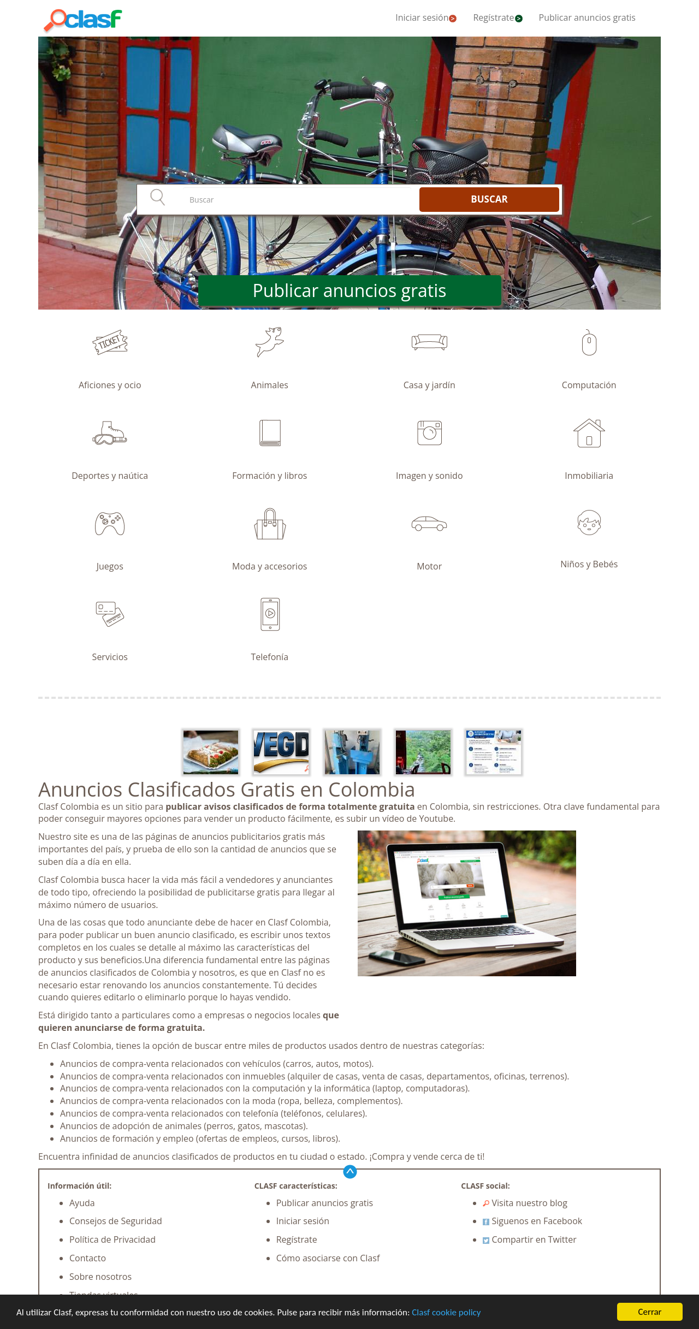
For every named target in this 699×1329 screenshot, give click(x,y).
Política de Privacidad (112, 1239)
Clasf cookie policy (446, 1313)
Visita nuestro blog (525, 1203)
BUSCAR (489, 199)
